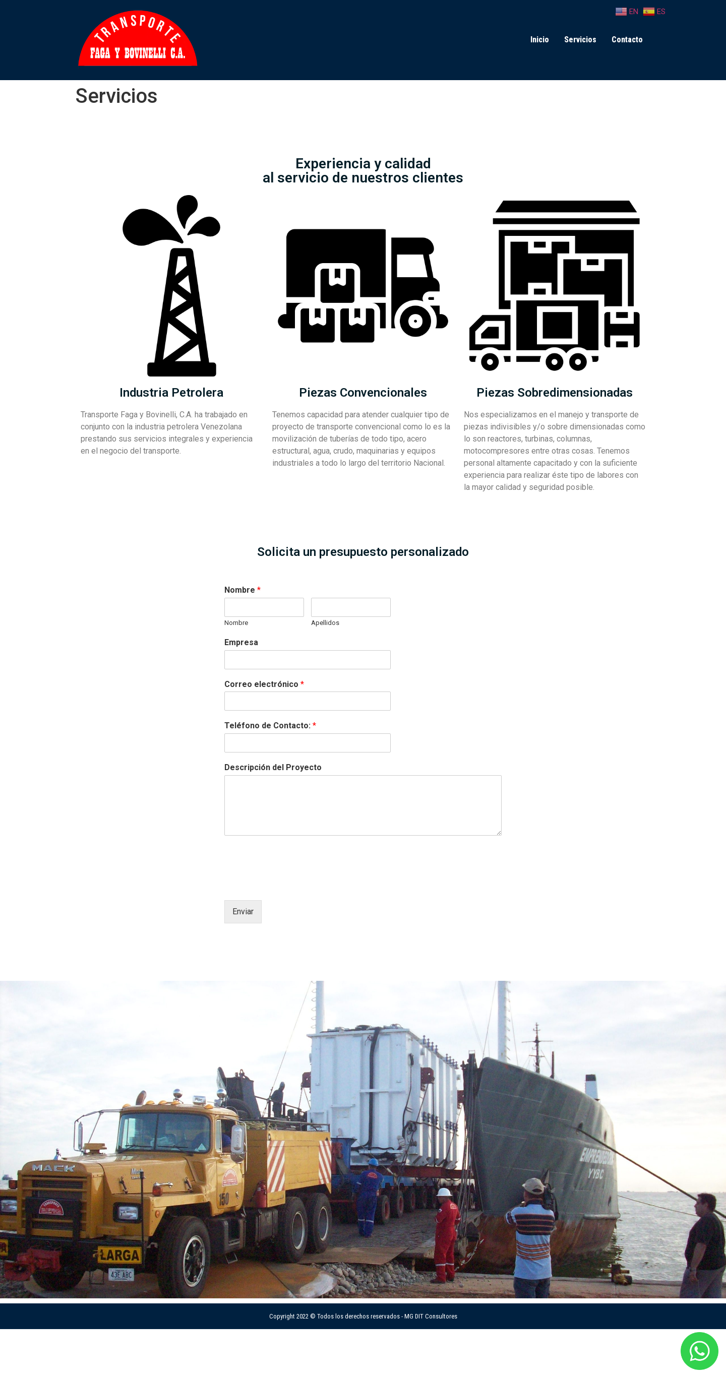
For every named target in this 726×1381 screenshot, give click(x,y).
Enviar (243, 911)
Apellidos (325, 622)
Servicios (580, 39)
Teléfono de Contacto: (270, 725)
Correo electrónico (264, 684)
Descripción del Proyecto (273, 767)
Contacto (627, 39)
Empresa (241, 642)
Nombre (242, 590)
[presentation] (301, 883)
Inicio (539, 39)
